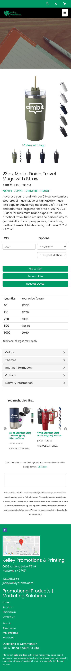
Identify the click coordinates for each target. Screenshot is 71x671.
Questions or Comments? (20, 644)
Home (6, 602)
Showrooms (9, 628)
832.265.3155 (11, 579)
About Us (7, 607)
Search (7, 623)
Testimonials (9, 612)
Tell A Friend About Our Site (21, 648)
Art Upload (8, 637)
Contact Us (9, 616)
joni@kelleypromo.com (18, 583)
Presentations (10, 632)
